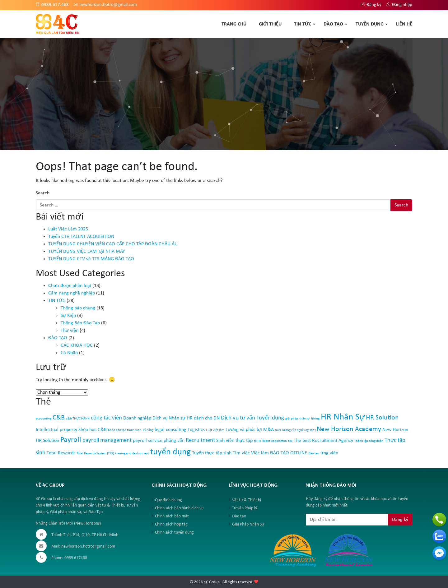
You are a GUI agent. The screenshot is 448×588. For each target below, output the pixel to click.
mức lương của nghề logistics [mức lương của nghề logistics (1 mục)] (295, 430)
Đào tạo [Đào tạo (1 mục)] (313, 453)
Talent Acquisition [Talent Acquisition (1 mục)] (274, 441)
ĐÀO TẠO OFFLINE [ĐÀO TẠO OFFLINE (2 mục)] (288, 453)
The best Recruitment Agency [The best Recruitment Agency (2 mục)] (323, 440)
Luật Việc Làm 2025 (68, 229)
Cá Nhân (69, 352)
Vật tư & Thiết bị (246, 500)
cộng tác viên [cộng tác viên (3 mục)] (106, 418)
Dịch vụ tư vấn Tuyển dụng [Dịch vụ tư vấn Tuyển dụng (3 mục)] (252, 418)
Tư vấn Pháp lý (244, 508)
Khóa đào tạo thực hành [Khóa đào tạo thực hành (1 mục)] (125, 430)
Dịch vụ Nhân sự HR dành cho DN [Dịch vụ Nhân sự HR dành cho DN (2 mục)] (186, 418)
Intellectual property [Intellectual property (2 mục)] (56, 429)
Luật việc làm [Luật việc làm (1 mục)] (215, 430)
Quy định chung (168, 500)
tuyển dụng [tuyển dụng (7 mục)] (170, 452)
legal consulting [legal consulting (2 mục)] (170, 429)
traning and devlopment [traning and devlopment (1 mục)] (132, 453)
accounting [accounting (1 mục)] (43, 418)
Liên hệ (404, 24)
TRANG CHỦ (234, 24)
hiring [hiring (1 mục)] (315, 418)
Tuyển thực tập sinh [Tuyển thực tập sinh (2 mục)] (211, 453)
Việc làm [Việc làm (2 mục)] (260, 453)
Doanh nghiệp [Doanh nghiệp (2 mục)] (137, 418)
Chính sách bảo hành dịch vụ (179, 508)
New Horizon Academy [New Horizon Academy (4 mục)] (349, 429)
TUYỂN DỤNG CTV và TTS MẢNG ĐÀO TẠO (91, 259)
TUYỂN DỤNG (370, 24)
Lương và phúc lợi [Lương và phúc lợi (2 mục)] (244, 429)
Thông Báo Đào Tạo (80, 323)
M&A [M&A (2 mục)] (268, 429)
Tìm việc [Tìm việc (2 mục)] (241, 453)
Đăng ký (371, 4)
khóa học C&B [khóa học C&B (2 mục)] (92, 429)
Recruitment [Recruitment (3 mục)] (200, 440)
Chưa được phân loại (69, 285)
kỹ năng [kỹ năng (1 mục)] (148, 430)
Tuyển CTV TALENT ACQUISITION (81, 236)
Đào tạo (239, 516)
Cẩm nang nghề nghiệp (71, 293)
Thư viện (69, 330)
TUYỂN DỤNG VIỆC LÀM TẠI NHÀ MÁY (86, 251)
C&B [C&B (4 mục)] (59, 417)
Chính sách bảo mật (172, 516)
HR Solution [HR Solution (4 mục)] (382, 417)
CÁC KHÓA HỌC (77, 345)
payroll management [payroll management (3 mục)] (107, 440)
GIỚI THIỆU (270, 24)
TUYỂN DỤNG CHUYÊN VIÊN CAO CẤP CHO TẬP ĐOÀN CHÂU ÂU (113, 244)
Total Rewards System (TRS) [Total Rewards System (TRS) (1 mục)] (95, 453)
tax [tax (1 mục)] (290, 441)
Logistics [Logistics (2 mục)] (196, 429)
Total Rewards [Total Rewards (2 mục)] (61, 453)
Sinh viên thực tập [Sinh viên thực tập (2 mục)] (234, 440)
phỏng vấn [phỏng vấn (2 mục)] (174, 440)
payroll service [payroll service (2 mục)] (147, 440)
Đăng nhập (399, 4)
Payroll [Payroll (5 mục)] (70, 440)
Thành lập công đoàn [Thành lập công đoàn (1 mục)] (368, 441)
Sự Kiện (68, 315)
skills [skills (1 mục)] (257, 441)
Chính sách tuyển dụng (174, 532)
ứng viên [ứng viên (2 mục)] (329, 453)
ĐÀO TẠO (333, 24)
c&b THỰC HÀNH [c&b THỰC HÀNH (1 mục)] (78, 418)
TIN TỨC (302, 24)
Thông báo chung (78, 308)
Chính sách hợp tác (171, 524)
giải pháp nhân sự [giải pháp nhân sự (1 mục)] (297, 418)
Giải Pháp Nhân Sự (248, 524)
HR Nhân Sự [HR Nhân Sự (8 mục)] (343, 417)
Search (42, 193)
